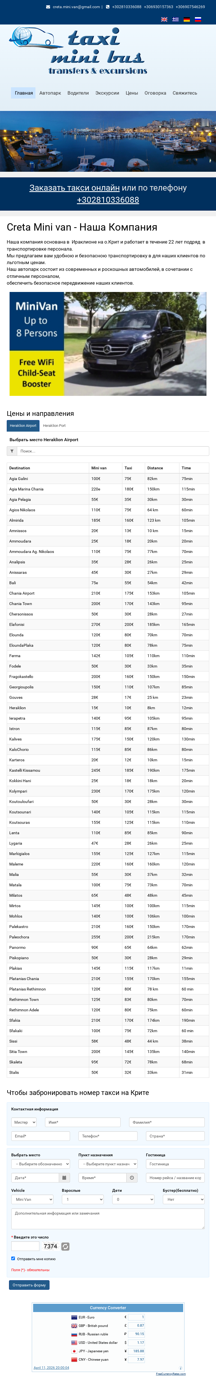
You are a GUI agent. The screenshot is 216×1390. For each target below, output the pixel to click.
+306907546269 (190, 7)
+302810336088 (126, 7)
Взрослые (71, 1190)
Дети (117, 1190)
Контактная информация (34, 1109)
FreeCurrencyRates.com (171, 1373)
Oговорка (155, 93)
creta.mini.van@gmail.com (76, 7)
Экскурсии (107, 93)
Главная (24, 93)
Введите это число (30, 1237)
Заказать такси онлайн (75, 188)
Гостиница (155, 1155)
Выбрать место (25, 1155)
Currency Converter (108, 1307)
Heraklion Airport (23, 425)
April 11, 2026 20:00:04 (51, 1368)
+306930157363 (158, 7)
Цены (132, 93)
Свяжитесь (185, 93)
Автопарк (50, 93)
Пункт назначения (95, 1155)
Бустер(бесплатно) (180, 1190)
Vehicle (18, 1190)
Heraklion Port (54, 425)
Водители (78, 93)
